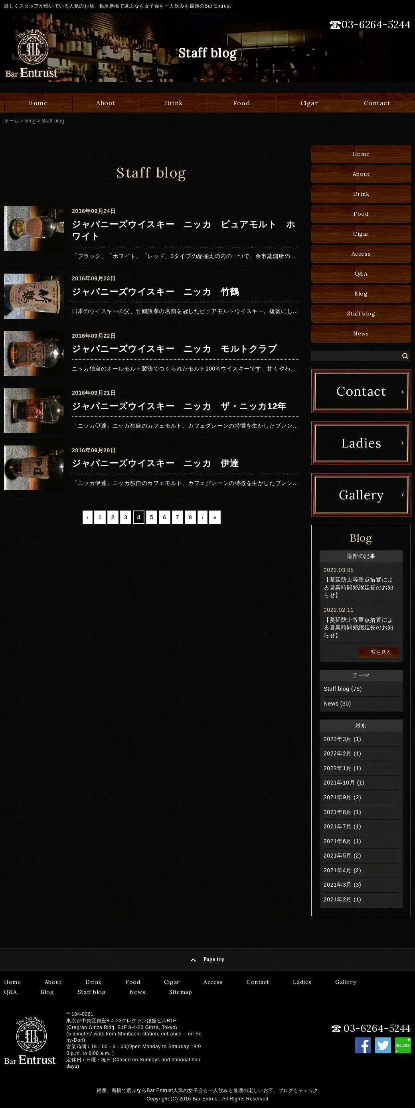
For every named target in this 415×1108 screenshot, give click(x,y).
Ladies (302, 982)
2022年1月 (338, 768)
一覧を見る (378, 652)
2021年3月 (338, 884)
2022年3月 (338, 739)
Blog (30, 121)
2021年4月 (338, 870)
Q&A (361, 273)
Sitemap (180, 992)
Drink (174, 103)
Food (241, 103)
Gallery (345, 982)
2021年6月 (338, 841)
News (361, 333)
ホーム (11, 121)
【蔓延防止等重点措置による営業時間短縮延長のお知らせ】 (358, 587)
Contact (377, 103)
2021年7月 (338, 826)
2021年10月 (339, 782)
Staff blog (53, 121)
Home (37, 103)
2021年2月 (338, 899)
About (105, 103)
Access (361, 253)
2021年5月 (338, 855)
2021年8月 (338, 812)
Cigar (309, 103)
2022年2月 (338, 753)
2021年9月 (338, 797)
